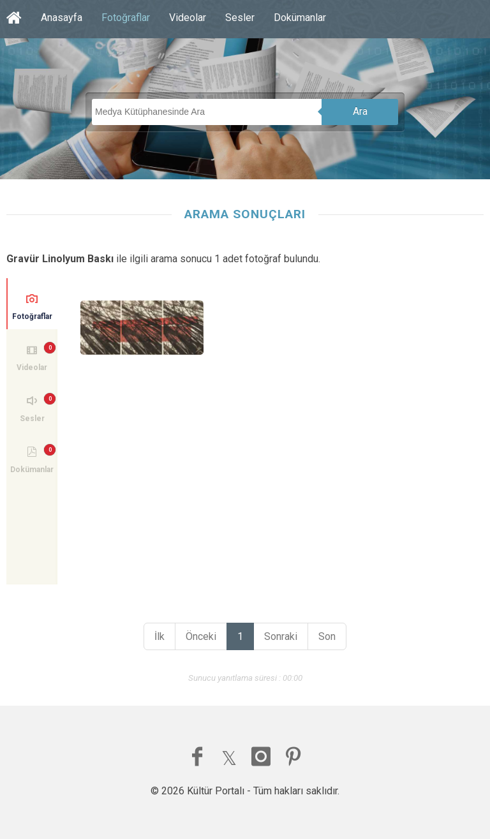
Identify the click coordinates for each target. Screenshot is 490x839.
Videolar (187, 17)
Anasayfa (61, 17)
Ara (360, 111)
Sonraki (280, 636)
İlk (159, 636)
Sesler (240, 17)
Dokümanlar (300, 17)
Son (327, 636)
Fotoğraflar (125, 17)
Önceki (201, 636)
